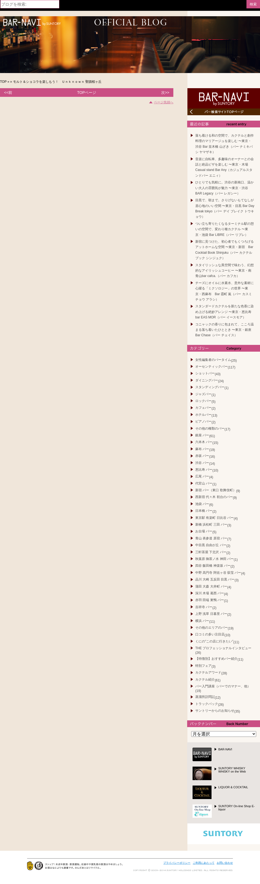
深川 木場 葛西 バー (209, 593)
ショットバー (205, 373)
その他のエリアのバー (211, 627)
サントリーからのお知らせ (214, 711)
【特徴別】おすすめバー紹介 (216, 659)
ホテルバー (203, 415)
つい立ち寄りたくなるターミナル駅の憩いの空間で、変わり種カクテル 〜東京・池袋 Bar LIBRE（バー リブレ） (224, 229)
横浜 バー (202, 621)
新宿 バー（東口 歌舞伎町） (215, 490)
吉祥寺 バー (203, 607)
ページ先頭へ (163, 102)
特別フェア (203, 666)
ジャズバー (203, 394)
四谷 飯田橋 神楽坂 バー (212, 566)
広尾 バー (202, 476)
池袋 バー (202, 504)
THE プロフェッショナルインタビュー (223, 648)
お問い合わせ (225, 862)
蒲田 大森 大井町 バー (211, 586)
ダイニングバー (206, 380)
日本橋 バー (203, 511)
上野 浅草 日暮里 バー (211, 614)
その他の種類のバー (210, 428)
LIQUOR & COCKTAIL (233, 787)
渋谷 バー (202, 463)
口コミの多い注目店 (210, 634)
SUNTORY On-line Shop (236, 807)
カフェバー (203, 408)
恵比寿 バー (203, 469)
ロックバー (203, 401)
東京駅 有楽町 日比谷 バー (214, 518)
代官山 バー (203, 483)
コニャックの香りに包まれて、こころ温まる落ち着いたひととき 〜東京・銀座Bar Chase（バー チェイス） (224, 329)
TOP (3, 82)
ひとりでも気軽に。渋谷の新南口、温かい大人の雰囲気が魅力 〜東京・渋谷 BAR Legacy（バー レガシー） (224, 187)
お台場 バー (203, 531)
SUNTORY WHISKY (232, 770)
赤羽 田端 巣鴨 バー (209, 600)
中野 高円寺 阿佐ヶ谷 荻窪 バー (218, 573)
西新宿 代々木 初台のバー (214, 497)
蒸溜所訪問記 (205, 697)
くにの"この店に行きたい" (214, 641)
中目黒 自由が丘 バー (210, 545)
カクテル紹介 (205, 679)
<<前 (8, 92)
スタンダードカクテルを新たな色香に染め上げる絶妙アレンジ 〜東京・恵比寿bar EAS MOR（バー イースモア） (224, 311)
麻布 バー (202, 449)
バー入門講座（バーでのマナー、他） (223, 686)
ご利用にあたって (203, 862)
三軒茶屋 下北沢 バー (210, 552)
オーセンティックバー (211, 366)
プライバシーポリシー (176, 862)
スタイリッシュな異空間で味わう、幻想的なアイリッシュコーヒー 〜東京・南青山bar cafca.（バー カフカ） (224, 270)
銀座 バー (202, 435)
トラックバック (206, 704)
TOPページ (86, 92)
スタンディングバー (210, 387)
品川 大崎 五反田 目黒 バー (215, 579)
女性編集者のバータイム (213, 360)
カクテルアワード (208, 672)
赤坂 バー (202, 456)
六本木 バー (203, 442)
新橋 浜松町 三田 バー (211, 524)
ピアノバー (203, 421)
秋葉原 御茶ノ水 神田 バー (214, 559)
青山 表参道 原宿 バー (211, 538)
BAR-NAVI (225, 749)
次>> (165, 92)
